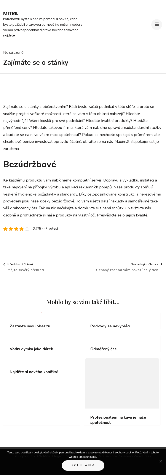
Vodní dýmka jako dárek (31, 349)
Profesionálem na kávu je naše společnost (118, 420)
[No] (160, 461)
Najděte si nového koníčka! (34, 371)
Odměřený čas (103, 349)
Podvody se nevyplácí (110, 326)
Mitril (10, 13)
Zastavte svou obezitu (30, 326)
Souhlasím (83, 465)
